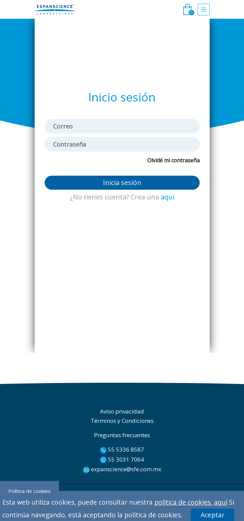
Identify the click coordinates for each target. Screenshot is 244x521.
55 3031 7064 (122, 459)
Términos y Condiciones (122, 420)
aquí (167, 196)
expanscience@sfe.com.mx (122, 469)
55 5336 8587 (122, 449)
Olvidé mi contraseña (173, 160)
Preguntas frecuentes (122, 435)
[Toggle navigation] (204, 9)
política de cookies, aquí (190, 502)
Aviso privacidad (122, 411)
